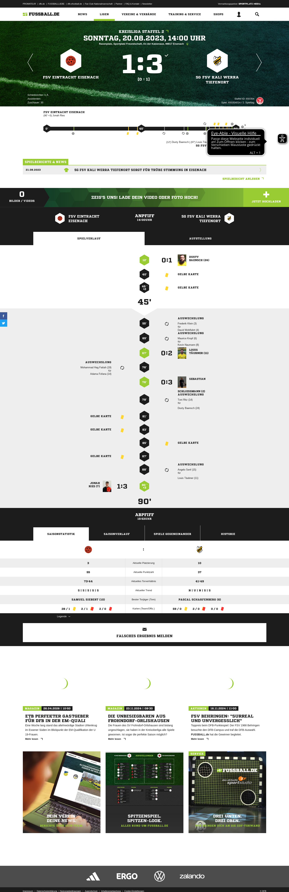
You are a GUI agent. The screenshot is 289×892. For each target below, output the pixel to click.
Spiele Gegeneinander (172, 534)
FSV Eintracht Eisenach (71, 77)
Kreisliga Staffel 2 (144, 32)
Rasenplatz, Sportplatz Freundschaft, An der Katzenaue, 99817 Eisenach (144, 44)
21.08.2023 (33, 170)
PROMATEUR (29, 4)
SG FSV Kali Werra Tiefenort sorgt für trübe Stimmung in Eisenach (140, 169)
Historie (228, 534)
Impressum (28, 883)
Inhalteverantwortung (111, 883)
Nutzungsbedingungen (70, 883)
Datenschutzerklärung (47, 883)
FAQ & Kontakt (132, 4)
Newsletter (147, 4)
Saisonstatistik (61, 534)
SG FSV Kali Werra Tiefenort (217, 79)
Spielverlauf (89, 238)
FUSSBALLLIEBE (56, 4)
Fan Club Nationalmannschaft (99, 4)
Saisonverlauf (117, 534)
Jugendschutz (91, 883)
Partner (118, 4)
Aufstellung (200, 238)
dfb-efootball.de (75, 4)
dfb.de (42, 4)
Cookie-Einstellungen (134, 883)
